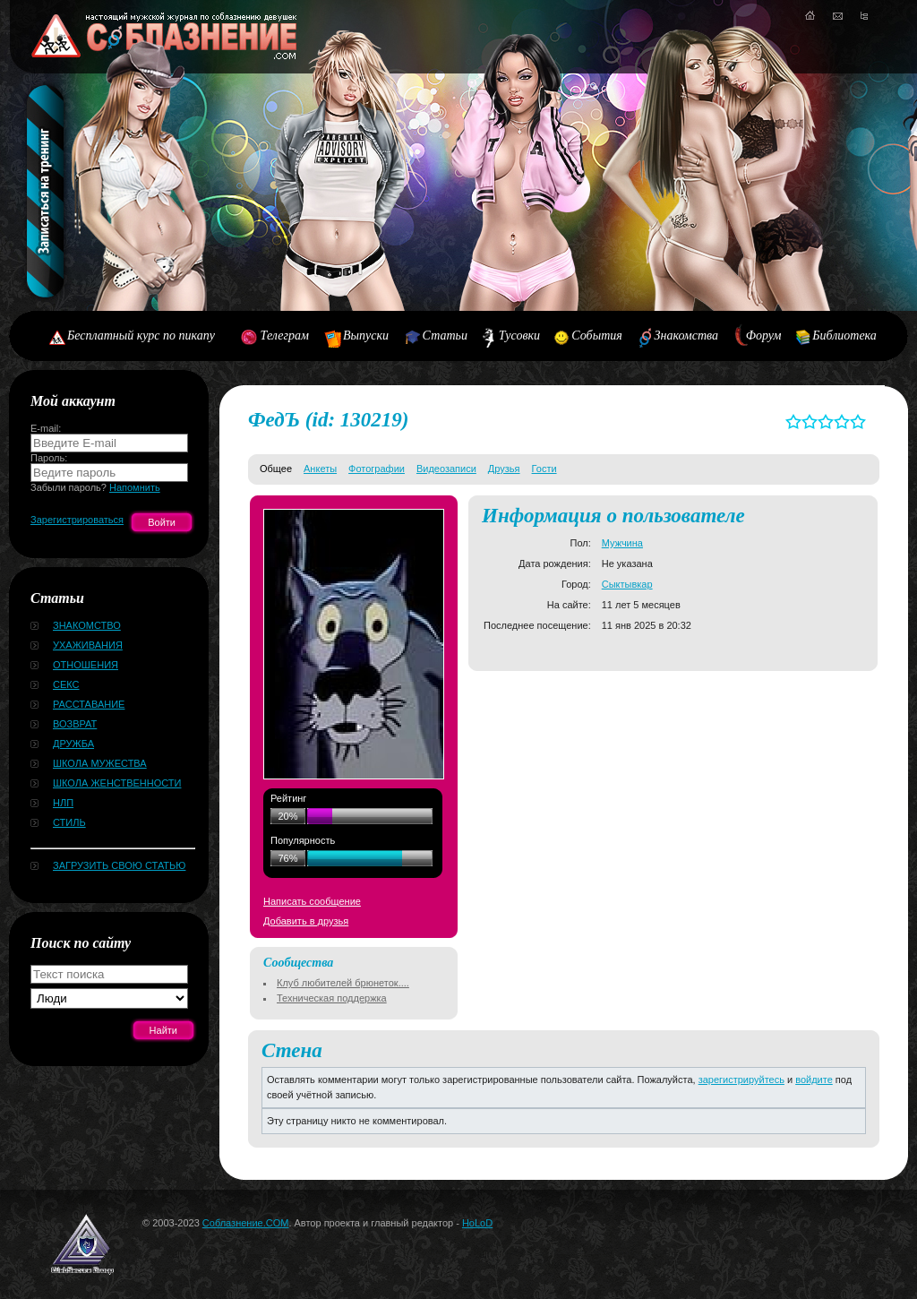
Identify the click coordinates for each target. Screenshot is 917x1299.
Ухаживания (88, 645)
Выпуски (366, 335)
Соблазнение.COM (245, 1222)
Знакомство (87, 625)
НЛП (63, 802)
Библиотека (844, 335)
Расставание (88, 704)
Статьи (445, 335)
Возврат (75, 723)
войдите (814, 1079)
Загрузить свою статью (119, 865)
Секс (66, 684)
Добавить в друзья (305, 921)
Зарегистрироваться (77, 519)
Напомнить (134, 487)
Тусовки (519, 335)
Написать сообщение (312, 901)
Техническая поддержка (332, 998)
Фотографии (376, 468)
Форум (764, 335)
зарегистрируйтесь (741, 1079)
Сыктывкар (627, 584)
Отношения (85, 664)
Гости (544, 468)
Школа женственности (117, 783)
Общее (276, 468)
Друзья (504, 468)
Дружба (73, 743)
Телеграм (285, 335)
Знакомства (687, 335)
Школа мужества (100, 763)
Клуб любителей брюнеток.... (343, 982)
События (596, 335)
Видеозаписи (446, 468)
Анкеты (320, 468)
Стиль (69, 822)
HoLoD (477, 1222)
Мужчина (622, 543)
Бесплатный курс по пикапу (141, 335)
